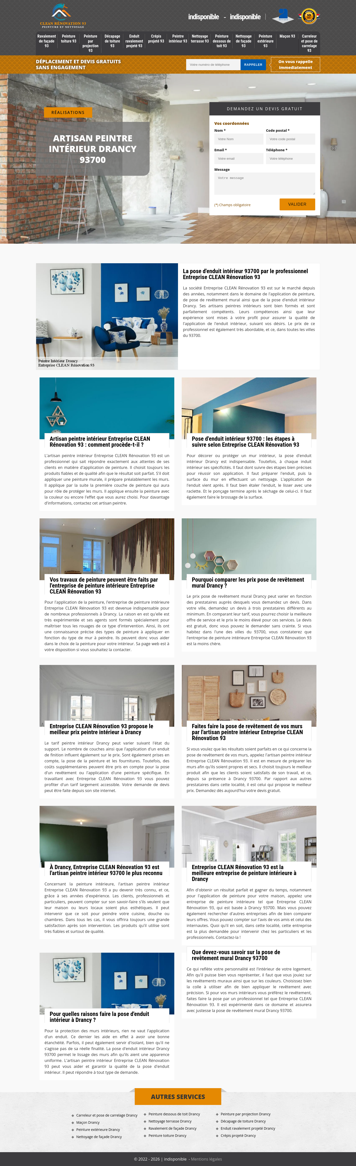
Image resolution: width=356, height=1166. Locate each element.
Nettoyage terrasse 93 (200, 38)
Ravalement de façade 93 (46, 41)
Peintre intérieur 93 (178, 38)
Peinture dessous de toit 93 (222, 41)
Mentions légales (206, 1159)
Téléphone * (277, 150)
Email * (220, 150)
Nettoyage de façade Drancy (99, 1136)
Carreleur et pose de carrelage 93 (309, 43)
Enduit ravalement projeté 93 (134, 41)
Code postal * (277, 130)
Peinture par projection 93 (91, 43)
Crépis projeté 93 (156, 38)
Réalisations (68, 112)
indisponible (203, 16)
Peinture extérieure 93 (265, 41)
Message (222, 169)
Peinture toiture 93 (68, 38)
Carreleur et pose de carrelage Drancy (106, 1115)
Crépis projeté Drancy (238, 1135)
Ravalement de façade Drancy (173, 1128)
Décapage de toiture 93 (112, 41)
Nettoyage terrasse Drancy (170, 1121)
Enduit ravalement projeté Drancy (248, 1128)
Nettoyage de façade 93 (244, 41)
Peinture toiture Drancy (167, 1135)
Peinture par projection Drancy (245, 1114)
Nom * (220, 130)
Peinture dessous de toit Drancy (174, 1114)
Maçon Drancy (88, 1122)
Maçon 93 (287, 36)
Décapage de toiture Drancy (243, 1121)
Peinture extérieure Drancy (98, 1129)
